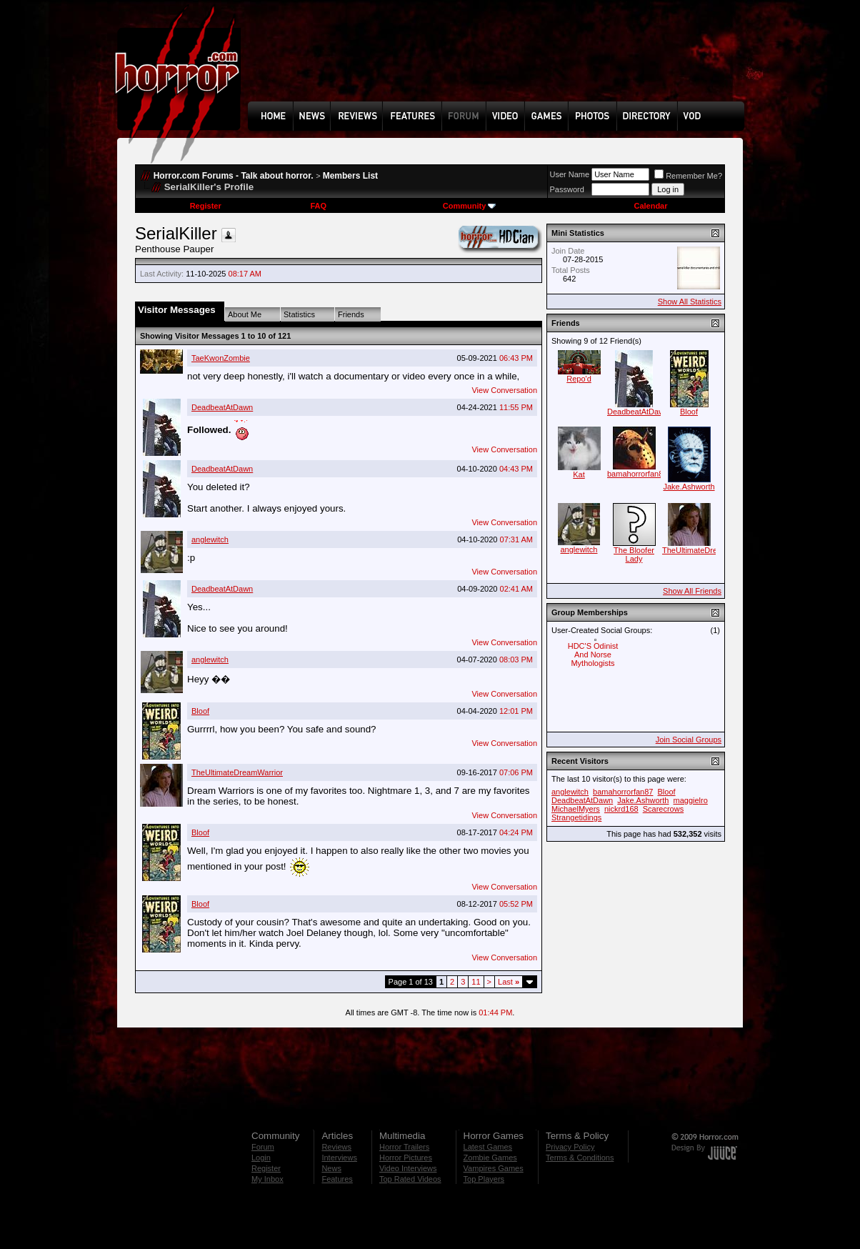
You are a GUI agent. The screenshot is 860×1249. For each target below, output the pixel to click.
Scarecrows (663, 809)
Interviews (339, 1157)
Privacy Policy (570, 1147)
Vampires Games (494, 1168)
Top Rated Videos (410, 1179)
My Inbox (267, 1179)
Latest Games (488, 1147)
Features (336, 1179)
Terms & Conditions (580, 1157)
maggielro (691, 800)
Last (508, 981)
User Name (570, 174)
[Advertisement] (501, 61)
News (331, 1168)
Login (261, 1157)
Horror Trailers (404, 1147)
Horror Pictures (405, 1157)
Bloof (200, 711)
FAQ (318, 205)
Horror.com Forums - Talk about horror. (234, 176)
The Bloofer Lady (634, 554)
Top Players (484, 1179)
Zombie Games (490, 1157)
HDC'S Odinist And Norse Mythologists (593, 654)
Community (469, 205)
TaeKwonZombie (220, 358)
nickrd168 (621, 809)
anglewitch (210, 539)
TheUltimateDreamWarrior (237, 772)
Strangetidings (576, 817)
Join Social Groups (688, 739)
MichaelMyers (575, 809)
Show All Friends (692, 591)
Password (567, 189)
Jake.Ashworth (688, 486)
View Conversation (504, 390)
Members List (350, 176)
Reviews (336, 1147)
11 (475, 981)
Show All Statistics (689, 301)
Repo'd (578, 378)
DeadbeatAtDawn (222, 407)
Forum (262, 1147)
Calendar (650, 205)
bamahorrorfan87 (637, 473)
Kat (579, 474)
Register (205, 205)
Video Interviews (408, 1168)
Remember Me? (688, 175)
